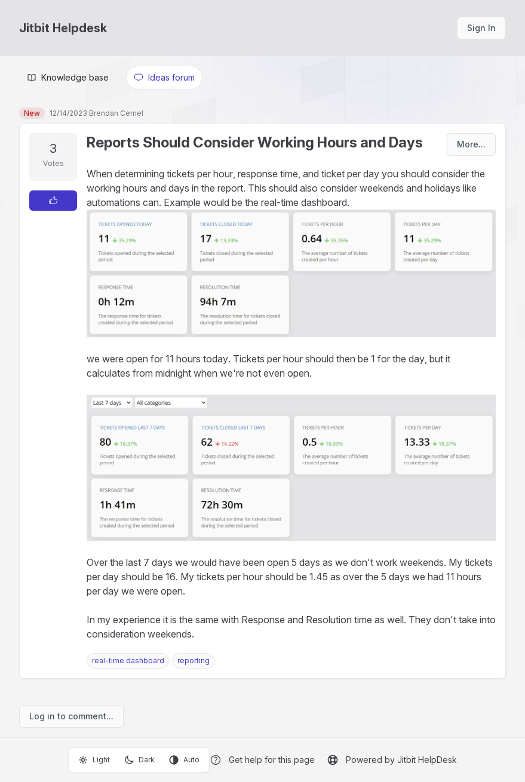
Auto (184, 760)
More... (471, 144)
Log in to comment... (71, 716)
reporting (193, 660)
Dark (139, 760)
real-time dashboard (128, 660)
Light (94, 760)
